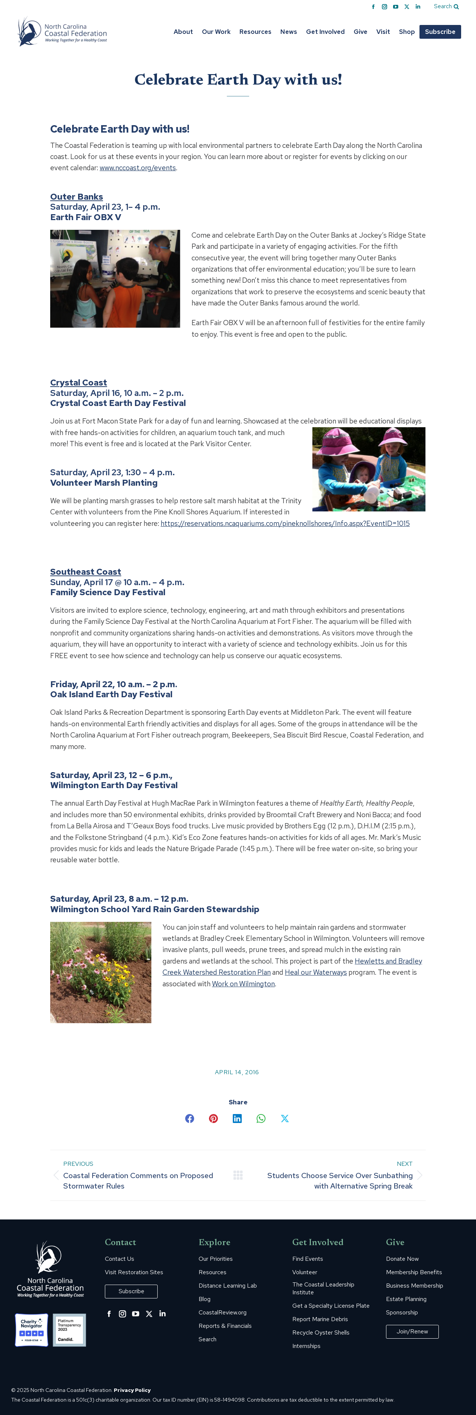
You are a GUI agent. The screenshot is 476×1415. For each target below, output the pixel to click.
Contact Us (119, 1259)
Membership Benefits (414, 1272)
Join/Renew (412, 1331)
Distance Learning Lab (228, 1285)
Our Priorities (216, 1259)
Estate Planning (406, 1299)
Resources (212, 1272)
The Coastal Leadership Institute (323, 1288)
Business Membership (414, 1285)
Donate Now (402, 1259)
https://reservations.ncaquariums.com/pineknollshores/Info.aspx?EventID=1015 (285, 523)
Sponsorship (402, 1312)
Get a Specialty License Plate (331, 1306)
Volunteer (304, 1272)
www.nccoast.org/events (138, 167)
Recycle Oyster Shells (321, 1332)
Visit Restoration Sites (134, 1272)
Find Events (307, 1259)
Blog (204, 1299)
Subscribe (131, 1291)
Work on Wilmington (243, 984)
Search (207, 1339)
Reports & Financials (225, 1326)
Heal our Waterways (316, 972)
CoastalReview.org (223, 1312)
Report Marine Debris (320, 1319)
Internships (306, 1346)
